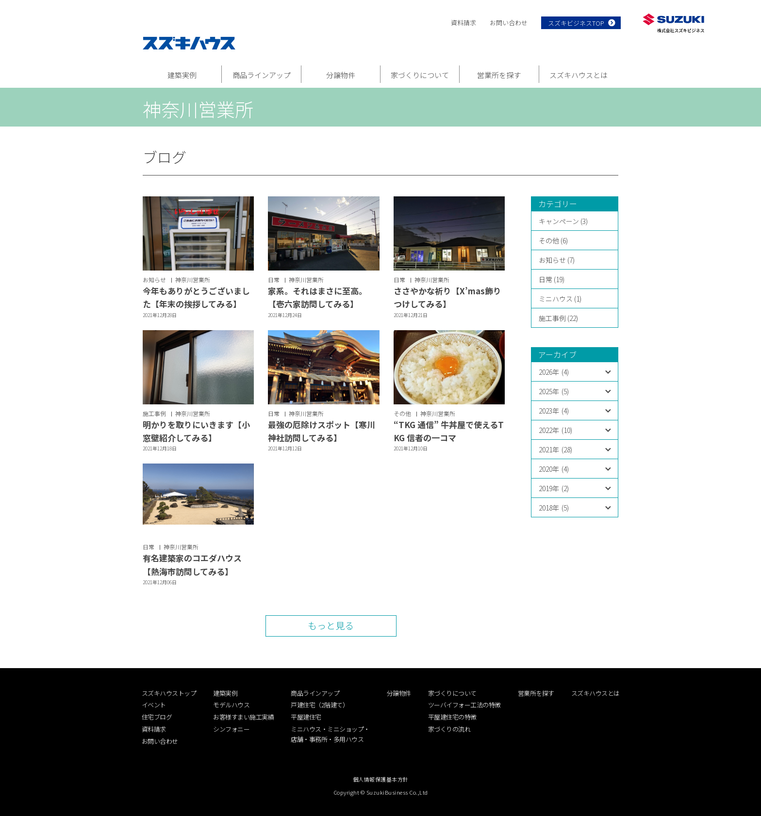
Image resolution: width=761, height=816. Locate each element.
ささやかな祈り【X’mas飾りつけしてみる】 (447, 297)
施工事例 (154, 413)
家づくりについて (420, 75)
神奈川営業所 (192, 279)
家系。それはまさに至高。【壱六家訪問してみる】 (317, 297)
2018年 (554, 507)
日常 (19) (551, 279)
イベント (154, 704)
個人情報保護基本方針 (381, 779)
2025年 (554, 391)
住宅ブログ (157, 716)
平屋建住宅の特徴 (452, 716)
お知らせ (154, 279)
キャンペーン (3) (563, 221)
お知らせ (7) (557, 260)
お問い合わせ (509, 22)
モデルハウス (231, 704)
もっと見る (331, 625)
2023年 (554, 410)
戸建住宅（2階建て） (319, 704)
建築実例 (182, 75)
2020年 (554, 469)
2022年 (555, 430)
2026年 (554, 372)
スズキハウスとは (578, 75)
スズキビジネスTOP (576, 23)
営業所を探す (499, 75)
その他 (402, 413)
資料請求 (463, 22)
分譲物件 (340, 75)
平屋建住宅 (306, 716)
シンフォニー (231, 729)
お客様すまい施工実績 (243, 716)
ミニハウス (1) (560, 299)
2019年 (554, 488)
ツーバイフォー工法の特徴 (464, 704)
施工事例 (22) (558, 318)
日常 (274, 279)
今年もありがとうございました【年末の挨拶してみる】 (196, 297)
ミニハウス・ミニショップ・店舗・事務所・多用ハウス (330, 734)
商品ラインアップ (261, 75)
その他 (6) (553, 240)
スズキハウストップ (169, 693)
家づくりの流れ (449, 729)
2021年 (555, 449)
